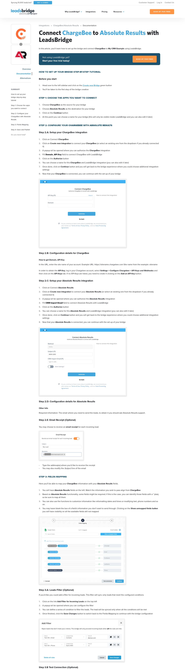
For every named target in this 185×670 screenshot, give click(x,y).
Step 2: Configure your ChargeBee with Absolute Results (21, 116)
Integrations (91, 11)
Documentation (23, 73)
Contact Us (169, 3)
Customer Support (146, 3)
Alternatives (25, 78)
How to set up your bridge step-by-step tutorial (18, 97)
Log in (159, 3)
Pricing (104, 11)
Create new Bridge (91, 85)
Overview (26, 69)
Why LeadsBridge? (72, 11)
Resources (117, 11)
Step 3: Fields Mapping (19, 124)
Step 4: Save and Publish (20, 129)
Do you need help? (18, 134)
